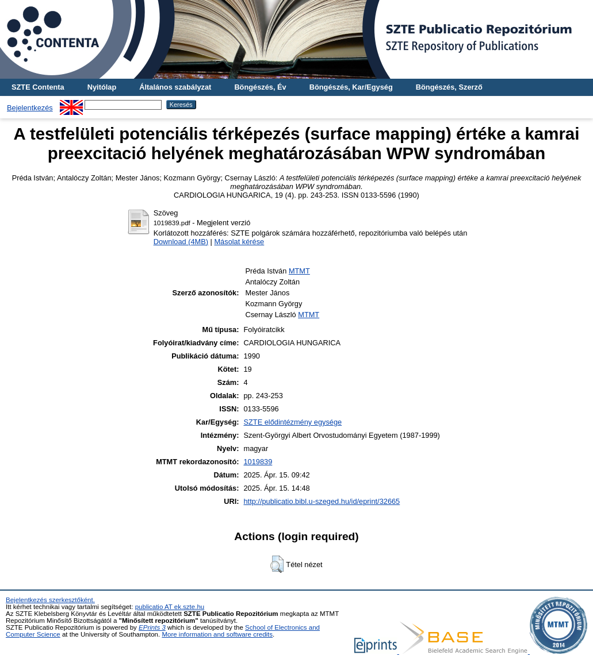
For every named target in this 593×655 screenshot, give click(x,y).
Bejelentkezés (30, 107)
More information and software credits (217, 634)
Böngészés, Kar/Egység (351, 87)
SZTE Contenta (38, 87)
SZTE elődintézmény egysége (292, 422)
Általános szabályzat (175, 87)
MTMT (299, 271)
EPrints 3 (152, 627)
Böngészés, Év (260, 87)
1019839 (257, 461)
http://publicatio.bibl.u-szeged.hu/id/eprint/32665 (321, 501)
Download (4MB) (181, 241)
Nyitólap (101, 87)
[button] (277, 564)
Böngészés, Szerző (449, 87)
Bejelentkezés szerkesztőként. (50, 599)
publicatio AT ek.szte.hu (170, 606)
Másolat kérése (239, 241)
